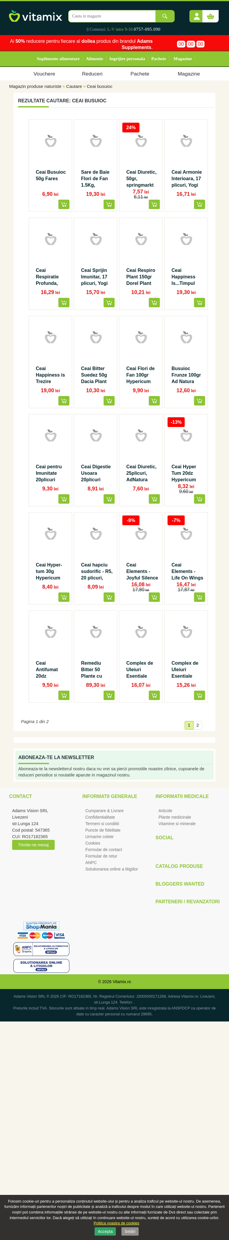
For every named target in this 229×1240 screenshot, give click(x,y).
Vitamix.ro (122, 981)
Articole (165, 810)
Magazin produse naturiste (35, 86)
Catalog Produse (179, 866)
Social (164, 837)
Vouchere (44, 74)
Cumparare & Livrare (104, 810)
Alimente (94, 58)
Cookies (92, 843)
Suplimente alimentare (58, 58)
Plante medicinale (174, 817)
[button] (196, 14)
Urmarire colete (99, 836)
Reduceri (92, 74)
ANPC (91, 862)
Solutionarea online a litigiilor (111, 869)
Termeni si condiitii (102, 823)
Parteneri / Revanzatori (187, 901)
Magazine (182, 58)
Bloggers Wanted (179, 883)
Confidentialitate (100, 817)
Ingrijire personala (127, 58)
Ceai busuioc (100, 86)
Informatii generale (109, 796)
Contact (20, 796)
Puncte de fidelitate (103, 830)
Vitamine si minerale (177, 823)
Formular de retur (101, 856)
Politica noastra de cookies (116, 1223)
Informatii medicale (182, 796)
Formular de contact (103, 849)
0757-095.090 (147, 29)
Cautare (74, 86)
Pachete (158, 58)
